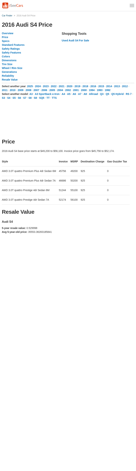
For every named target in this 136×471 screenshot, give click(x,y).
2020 (69, 86)
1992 (107, 90)
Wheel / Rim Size (12, 68)
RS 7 (129, 94)
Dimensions (9, 60)
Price (5, 37)
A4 (63, 94)
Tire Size (7, 64)
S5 (14, 97)
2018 (85, 86)
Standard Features (13, 44)
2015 (101, 86)
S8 (30, 97)
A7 (79, 94)
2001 (76, 90)
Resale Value (10, 79)
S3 (3, 97)
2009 (20, 90)
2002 (68, 90)
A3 (31, 94)
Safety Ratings (11, 48)
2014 (109, 86)
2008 (28, 90)
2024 (38, 86)
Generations (9, 71)
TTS (54, 97)
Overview (7, 33)
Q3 (102, 94)
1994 (92, 90)
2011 (5, 90)
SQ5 (41, 97)
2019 (77, 86)
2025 (30, 86)
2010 (12, 90)
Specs (5, 41)
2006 (44, 90)
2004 (60, 90)
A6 (74, 94)
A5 (68, 94)
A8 (85, 94)
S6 (19, 97)
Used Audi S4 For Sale (75, 40)
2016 (93, 86)
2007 (36, 90)
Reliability (8, 75)
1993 (99, 90)
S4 (8, 97)
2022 (54, 86)
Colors (6, 56)
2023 (46, 86)
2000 (84, 90)
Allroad (93, 94)
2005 (52, 90)
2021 (61, 86)
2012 (125, 86)
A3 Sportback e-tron (47, 94)
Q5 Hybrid (117, 94)
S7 (24, 97)
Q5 (107, 94)
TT (48, 97)
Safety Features (11, 52)
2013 (117, 86)
